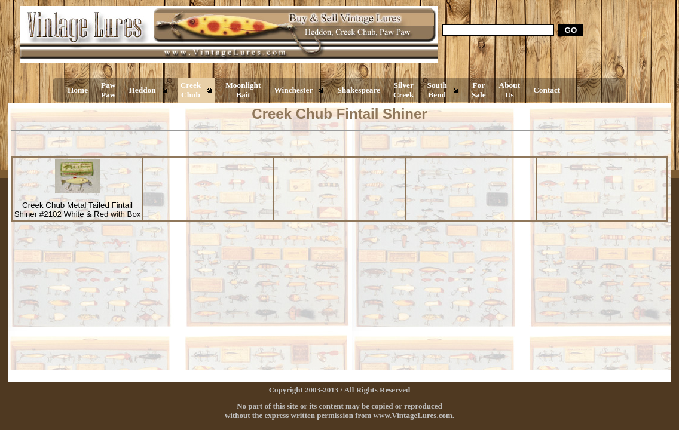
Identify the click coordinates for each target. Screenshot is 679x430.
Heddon (142, 89)
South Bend (437, 90)
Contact (546, 89)
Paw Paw (108, 90)
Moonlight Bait (243, 90)
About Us (510, 90)
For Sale (479, 90)
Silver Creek (403, 90)
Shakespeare (358, 89)
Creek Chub (191, 90)
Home (78, 89)
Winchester (293, 89)
